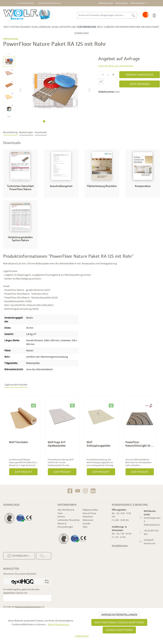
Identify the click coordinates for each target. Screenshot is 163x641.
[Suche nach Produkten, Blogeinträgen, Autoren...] (103, 15)
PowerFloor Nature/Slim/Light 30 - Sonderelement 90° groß (138, 443)
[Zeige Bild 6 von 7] (62, 121)
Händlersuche (105, 3)
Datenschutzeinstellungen (119, 614)
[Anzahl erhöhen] (113, 74)
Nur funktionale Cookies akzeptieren (119, 622)
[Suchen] (133, 15)
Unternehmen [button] (137, 3)
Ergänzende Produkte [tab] (16, 384)
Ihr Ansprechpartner (25, 3)
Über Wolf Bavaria (65, 509)
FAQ (44, 556)
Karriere (61, 516)
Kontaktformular (120, 545)
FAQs (85, 526)
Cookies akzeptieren (119, 630)
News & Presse (89, 513)
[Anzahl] (108, 74)
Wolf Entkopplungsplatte (98, 443)
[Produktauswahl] (154, 15)
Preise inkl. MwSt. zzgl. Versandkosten (115, 65)
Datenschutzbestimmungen (28, 606)
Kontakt (86, 523)
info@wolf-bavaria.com (51, 3)
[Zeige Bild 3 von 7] (51, 121)
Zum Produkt (23, 472)
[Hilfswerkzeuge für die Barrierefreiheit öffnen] (148, 15)
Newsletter (88, 516)
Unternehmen (66, 504)
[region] (47, 90)
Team (60, 513)
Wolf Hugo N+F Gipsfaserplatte (57, 443)
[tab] (10, 132)
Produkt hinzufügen (139, 74)
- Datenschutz (81, 636)
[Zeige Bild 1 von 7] (44, 121)
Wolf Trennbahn (18, 442)
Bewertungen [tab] (26, 132)
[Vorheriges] (20, 90)
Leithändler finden (20, 556)
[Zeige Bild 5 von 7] (58, 121)
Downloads (122, 3)
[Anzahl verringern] (102, 74)
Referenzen (88, 519)
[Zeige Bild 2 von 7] (48, 121)
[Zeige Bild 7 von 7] (66, 121)
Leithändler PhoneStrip (68, 519)
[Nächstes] (89, 90)
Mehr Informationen (58, 624)
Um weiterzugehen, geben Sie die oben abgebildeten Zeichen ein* (21, 591)
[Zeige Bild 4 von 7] (55, 121)
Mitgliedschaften (90, 509)
